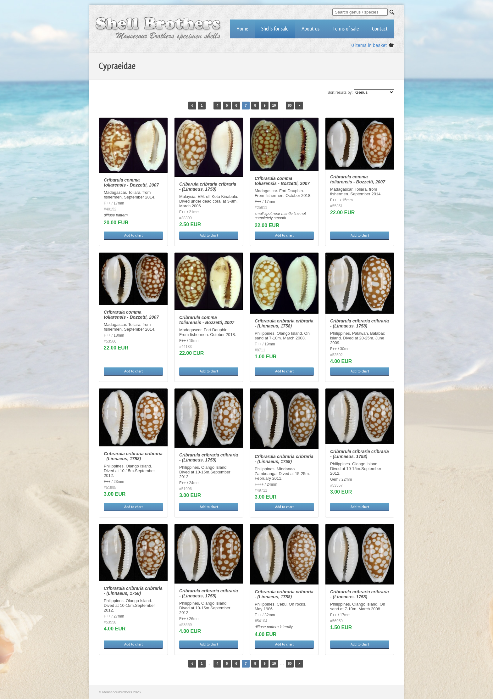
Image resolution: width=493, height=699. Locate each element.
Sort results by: (340, 92)
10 (274, 105)
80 (289, 105)
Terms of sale (346, 28)
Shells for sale (274, 28)
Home (242, 28)
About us (310, 28)
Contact (380, 28)
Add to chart (133, 235)
